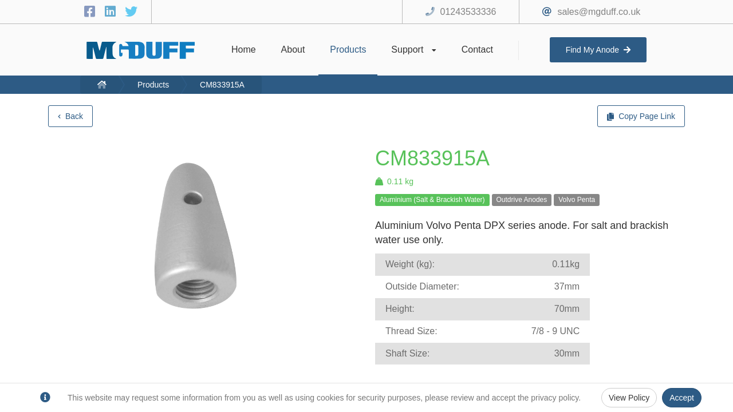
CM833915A (222, 84)
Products (153, 84)
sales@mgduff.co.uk (598, 12)
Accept (681, 397)
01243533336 (468, 12)
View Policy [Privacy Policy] (629, 397)
